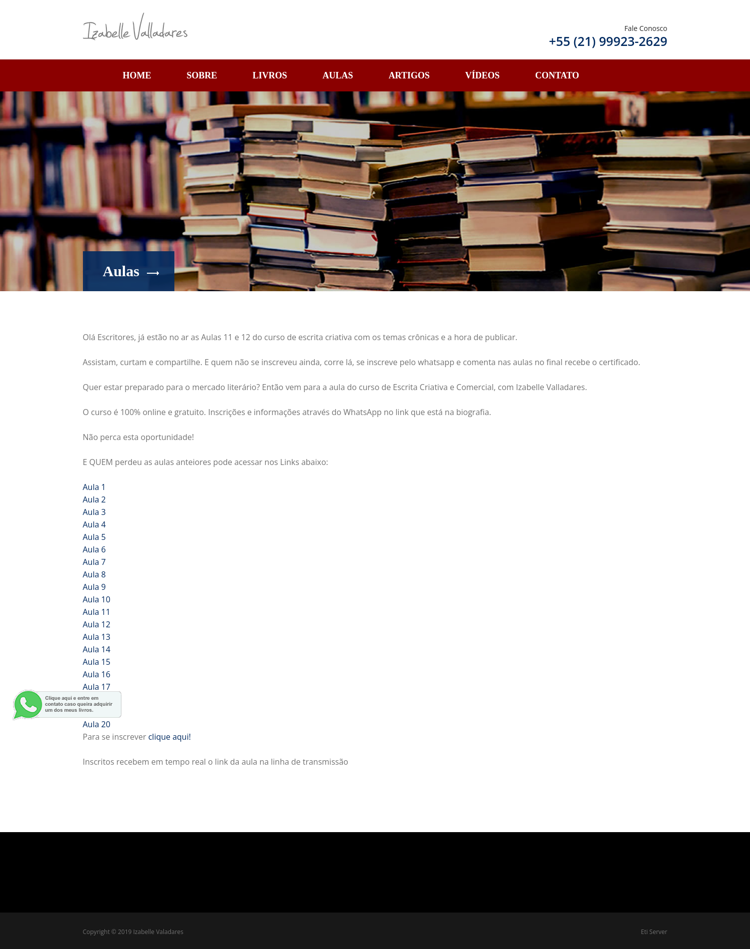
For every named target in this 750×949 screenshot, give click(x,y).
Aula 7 (94, 561)
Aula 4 (94, 524)
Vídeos (482, 75)
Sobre (202, 75)
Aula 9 (94, 586)
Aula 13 (96, 636)
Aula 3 (94, 511)
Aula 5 (94, 536)
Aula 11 (96, 611)
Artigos (409, 75)
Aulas (338, 75)
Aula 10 (96, 599)
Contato (557, 75)
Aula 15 (96, 661)
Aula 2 (94, 499)
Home (137, 75)
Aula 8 (94, 574)
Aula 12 (96, 624)
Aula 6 (94, 549)
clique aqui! (169, 736)
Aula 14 (96, 649)
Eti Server (654, 932)
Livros (270, 75)
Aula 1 (94, 486)
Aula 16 (96, 674)
